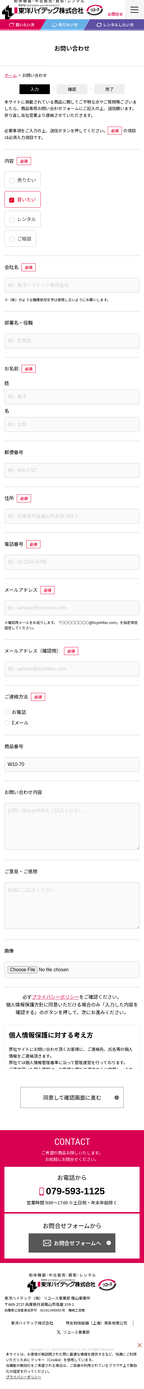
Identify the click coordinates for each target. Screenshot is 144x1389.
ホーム (10, 75)
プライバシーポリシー (23, 1376)
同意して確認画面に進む (72, 1114)
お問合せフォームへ (77, 1259)
